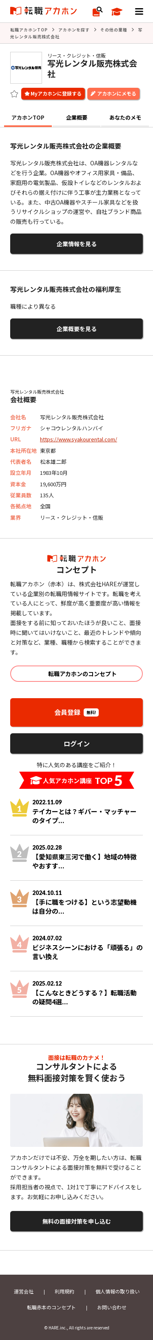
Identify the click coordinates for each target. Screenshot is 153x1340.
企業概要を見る (77, 329)
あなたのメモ (125, 117)
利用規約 (64, 1291)
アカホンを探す (74, 30)
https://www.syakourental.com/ (78, 439)
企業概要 (76, 117)
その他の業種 (113, 30)
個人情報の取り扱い (117, 1291)
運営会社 (23, 1291)
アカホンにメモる (116, 93)
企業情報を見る (77, 244)
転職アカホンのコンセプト (82, 674)
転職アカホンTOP (29, 30)
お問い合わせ (111, 1307)
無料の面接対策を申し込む (76, 1221)
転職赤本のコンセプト (51, 1307)
